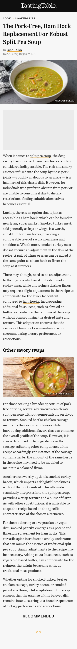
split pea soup (40, 155)
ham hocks (31, 301)
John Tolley (14, 49)
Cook (7, 18)
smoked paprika (22, 527)
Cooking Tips (25, 18)
